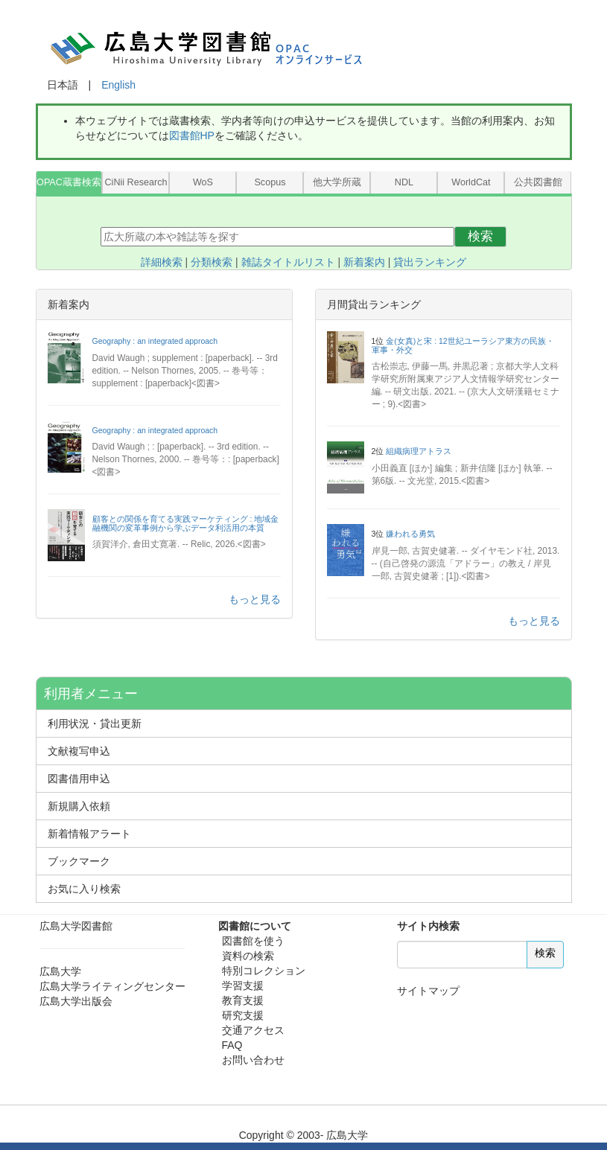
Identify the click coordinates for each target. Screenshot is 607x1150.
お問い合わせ (253, 1060)
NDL (404, 182)
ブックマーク (79, 861)
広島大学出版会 (75, 1001)
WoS (203, 182)
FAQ (232, 1045)
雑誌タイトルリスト (288, 262)
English (118, 85)
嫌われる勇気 (410, 533)
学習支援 (243, 985)
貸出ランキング (429, 262)
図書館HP (191, 135)
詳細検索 (161, 262)
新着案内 (364, 262)
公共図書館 (538, 182)
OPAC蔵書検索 (68, 182)
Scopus (269, 182)
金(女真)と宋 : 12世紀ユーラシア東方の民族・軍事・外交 (463, 345)
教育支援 (243, 1000)
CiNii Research (135, 182)
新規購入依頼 (79, 806)
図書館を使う (253, 941)
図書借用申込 (79, 779)
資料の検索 (248, 956)
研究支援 (243, 1015)
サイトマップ (428, 991)
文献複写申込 (79, 751)
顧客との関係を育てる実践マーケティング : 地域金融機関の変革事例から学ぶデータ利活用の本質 (185, 523)
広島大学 (60, 971)
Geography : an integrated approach (155, 340)
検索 (480, 236)
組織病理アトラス (418, 451)
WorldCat (470, 182)
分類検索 (211, 262)
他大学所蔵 (337, 182)
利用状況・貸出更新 (95, 723)
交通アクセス (253, 1030)
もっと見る (255, 599)
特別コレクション (263, 971)
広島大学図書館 (75, 926)
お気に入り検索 (84, 889)
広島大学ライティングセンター (112, 986)
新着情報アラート (89, 834)
